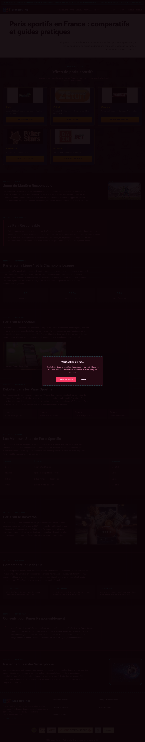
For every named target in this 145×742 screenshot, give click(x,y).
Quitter (83, 380)
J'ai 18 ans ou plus (66, 380)
